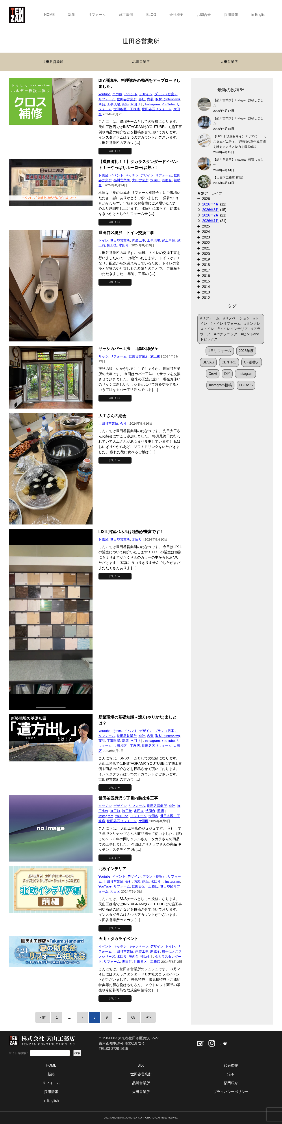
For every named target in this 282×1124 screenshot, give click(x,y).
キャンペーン (138, 946)
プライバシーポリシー (231, 1092)
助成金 (155, 951)
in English (259, 15)
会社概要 (176, 15)
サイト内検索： (19, 1053)
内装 (150, 99)
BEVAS (208, 362)
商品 (101, 104)
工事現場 (113, 104)
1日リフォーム (219, 351)
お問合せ (204, 15)
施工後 (112, 245)
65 (133, 1017)
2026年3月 (210, 210)
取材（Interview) (167, 99)
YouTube (168, 104)
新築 (71, 15)
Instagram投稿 (220, 385)
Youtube (104, 94)
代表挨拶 (231, 1065)
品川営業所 (141, 62)
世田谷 (153, 816)
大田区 (143, 821)
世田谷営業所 (52, 62)
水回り (135, 104)
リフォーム (97, 15)
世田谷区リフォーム (157, 109)
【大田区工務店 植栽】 (229, 177)
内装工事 (138, 240)
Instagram (152, 104)
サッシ (103, 356)
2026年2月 (210, 215)
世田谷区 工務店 (126, 109)
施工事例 (126, 15)
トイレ (103, 240)
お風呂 (103, 175)
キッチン (132, 175)
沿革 (230, 1074)
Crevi (212, 374)
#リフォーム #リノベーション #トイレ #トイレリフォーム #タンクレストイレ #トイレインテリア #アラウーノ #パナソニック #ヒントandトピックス (230, 328)
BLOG (151, 15)
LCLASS (246, 385)
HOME (49, 15)
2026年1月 (210, 221)
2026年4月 (210, 204)
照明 (160, 811)
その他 (117, 94)
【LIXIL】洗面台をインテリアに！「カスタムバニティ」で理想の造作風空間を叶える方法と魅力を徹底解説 (240, 142)
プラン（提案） (166, 94)
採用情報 (231, 15)
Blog (141, 1065)
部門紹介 (231, 1083)
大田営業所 (229, 62)
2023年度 (246, 351)
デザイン (145, 94)
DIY (227, 374)
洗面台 (167, 180)
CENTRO (229, 362)
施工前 (115, 811)
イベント (130, 94)
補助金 (145, 956)
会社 (142, 99)
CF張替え (251, 362)
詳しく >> (114, 151)
